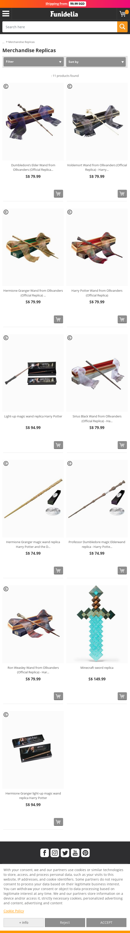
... (3, 42)
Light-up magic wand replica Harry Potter (33, 416)
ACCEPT (106, 922)
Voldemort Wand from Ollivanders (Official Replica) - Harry (97, 167)
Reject (65, 922)
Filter (10, 62)
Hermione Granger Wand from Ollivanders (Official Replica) (33, 292)
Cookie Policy (14, 911)
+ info (23, 922)
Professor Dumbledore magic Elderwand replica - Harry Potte (97, 544)
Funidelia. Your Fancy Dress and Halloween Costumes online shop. (64, 14)
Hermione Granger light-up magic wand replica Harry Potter (33, 795)
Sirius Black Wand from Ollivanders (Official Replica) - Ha (97, 418)
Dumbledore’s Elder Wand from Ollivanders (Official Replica (33, 167)
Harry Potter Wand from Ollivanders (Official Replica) (96, 292)
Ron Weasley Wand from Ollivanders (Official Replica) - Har (33, 669)
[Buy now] (58, 194)
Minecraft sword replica (96, 667)
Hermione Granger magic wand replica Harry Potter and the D (33, 544)
